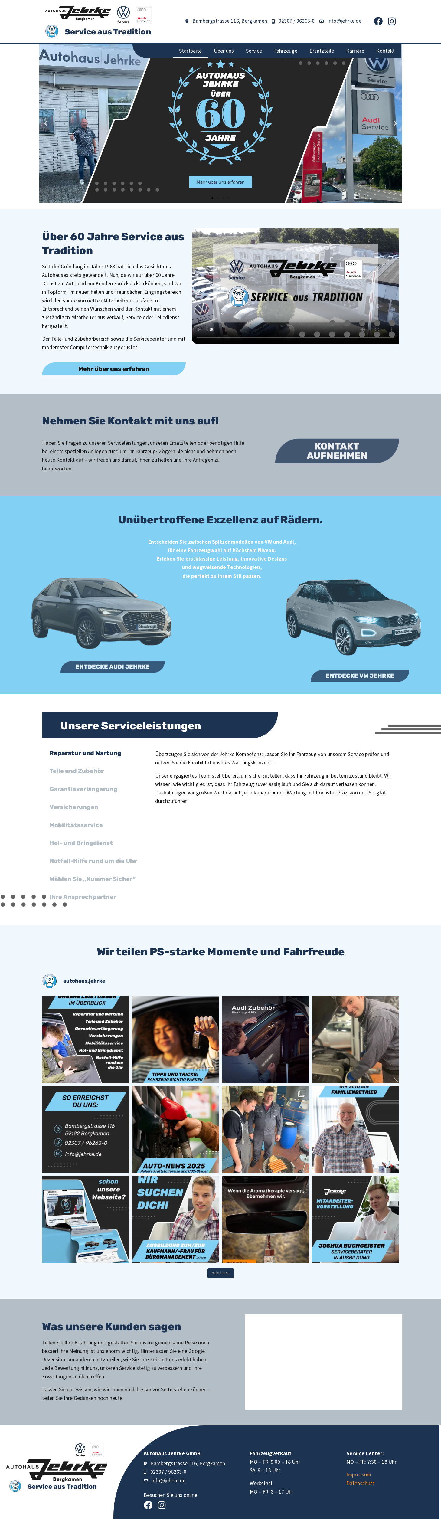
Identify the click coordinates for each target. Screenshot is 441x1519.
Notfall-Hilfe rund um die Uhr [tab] (93, 860)
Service (254, 51)
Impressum (358, 1474)
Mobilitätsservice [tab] (76, 825)
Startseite (190, 51)
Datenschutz (360, 1483)
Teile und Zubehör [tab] (77, 771)
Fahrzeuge (285, 51)
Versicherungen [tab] (74, 807)
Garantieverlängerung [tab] (84, 789)
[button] (46, 123)
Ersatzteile (321, 51)
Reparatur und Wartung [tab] (85, 753)
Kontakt (385, 51)
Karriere (355, 51)
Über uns (224, 51)
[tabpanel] (274, 780)
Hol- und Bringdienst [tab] (81, 843)
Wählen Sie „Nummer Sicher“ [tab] (93, 879)
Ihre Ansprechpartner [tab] (83, 896)
